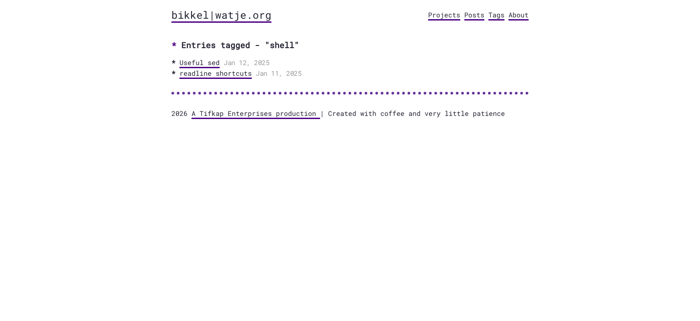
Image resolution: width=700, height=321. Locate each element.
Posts (474, 14)
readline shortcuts (215, 73)
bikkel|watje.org (221, 14)
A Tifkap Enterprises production (256, 113)
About (518, 14)
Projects (444, 14)
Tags (496, 14)
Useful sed (199, 62)
